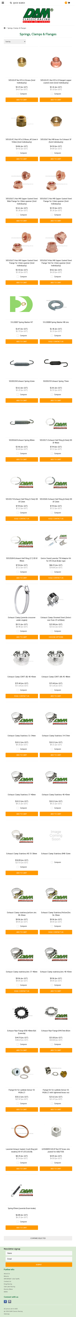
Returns (6, 1276)
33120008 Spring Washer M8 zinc (56, 322)
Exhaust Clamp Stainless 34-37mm (56, 735)
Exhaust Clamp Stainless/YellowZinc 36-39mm (56, 913)
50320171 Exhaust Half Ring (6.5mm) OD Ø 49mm (56, 441)
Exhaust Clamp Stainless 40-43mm (56, 794)
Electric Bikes (8, 1289)
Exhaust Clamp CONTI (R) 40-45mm (22, 676)
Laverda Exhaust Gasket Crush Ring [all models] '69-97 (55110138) (22, 1150)
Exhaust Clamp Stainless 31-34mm (22, 735)
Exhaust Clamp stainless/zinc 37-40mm (21, 972)
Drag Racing (8, 1284)
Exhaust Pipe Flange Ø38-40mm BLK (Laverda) (21, 1031)
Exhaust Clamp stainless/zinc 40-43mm (56, 972)
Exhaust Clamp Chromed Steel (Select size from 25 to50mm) (56, 618)
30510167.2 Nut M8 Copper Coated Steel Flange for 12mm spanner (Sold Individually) (56, 201)
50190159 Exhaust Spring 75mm (56, 381)
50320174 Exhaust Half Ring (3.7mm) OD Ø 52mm (22, 500)
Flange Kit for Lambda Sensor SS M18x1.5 (22, 1091)
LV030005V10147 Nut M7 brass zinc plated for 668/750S (56, 1150)
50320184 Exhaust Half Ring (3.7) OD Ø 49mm (21, 559)
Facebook (5, 1301)
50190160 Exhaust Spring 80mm (22, 440)
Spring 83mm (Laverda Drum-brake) (22, 1208)
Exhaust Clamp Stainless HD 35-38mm (21, 853)
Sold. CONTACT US (55, 342)
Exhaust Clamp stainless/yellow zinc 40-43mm (22, 913)
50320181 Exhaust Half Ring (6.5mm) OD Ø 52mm (56, 500)
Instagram (9, 1301)
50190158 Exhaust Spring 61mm (22, 381)
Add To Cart (21, 100)
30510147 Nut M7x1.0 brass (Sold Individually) (21, 81)
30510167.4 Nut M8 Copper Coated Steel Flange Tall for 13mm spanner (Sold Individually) (56, 263)
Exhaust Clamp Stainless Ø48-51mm (55, 853)
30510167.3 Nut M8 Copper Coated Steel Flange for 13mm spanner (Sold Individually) (22, 263)
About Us (7, 1273)
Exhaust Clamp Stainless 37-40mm (22, 794)
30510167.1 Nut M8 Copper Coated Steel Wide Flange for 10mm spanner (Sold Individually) (22, 201)
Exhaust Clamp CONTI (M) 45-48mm (56, 676)
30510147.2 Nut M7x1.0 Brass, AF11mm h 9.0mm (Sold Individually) (22, 140)
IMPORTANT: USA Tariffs (12, 1279)
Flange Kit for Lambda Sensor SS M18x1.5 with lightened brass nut (55, 1091)
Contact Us (7, 1281)
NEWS (6, 1292)
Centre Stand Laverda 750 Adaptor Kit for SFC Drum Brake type (56, 559)
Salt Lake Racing (9, 1286)
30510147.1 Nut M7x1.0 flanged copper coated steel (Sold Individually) (55, 81)
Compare (23, 94)
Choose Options (56, 637)
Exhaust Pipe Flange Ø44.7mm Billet (55, 1030)
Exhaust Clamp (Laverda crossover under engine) (22, 618)
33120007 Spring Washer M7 (22, 322)
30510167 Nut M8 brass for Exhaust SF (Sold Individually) (55, 140)
